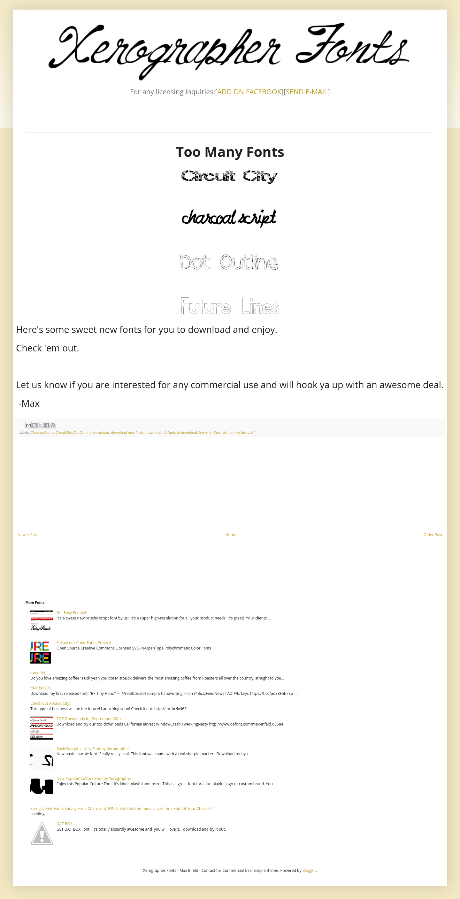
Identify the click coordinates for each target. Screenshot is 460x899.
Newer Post (28, 534)
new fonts (241, 432)
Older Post (433, 534)
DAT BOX (65, 823)
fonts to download (182, 432)
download (101, 432)
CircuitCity (64, 432)
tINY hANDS (40, 688)
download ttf (155, 432)
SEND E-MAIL (307, 91)
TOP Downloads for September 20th (89, 718)
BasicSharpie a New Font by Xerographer (93, 748)
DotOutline (82, 432)
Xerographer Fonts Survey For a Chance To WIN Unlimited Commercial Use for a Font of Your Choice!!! (121, 808)
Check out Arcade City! (50, 703)
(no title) (37, 672)
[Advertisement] (230, 485)
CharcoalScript (42, 432)
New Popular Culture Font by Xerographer (94, 778)
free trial (205, 432)
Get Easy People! (71, 612)
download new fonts (127, 432)
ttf (253, 432)
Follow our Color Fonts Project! (84, 642)
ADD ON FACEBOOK (249, 91)
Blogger (309, 870)
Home (231, 534)
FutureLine (223, 432)
